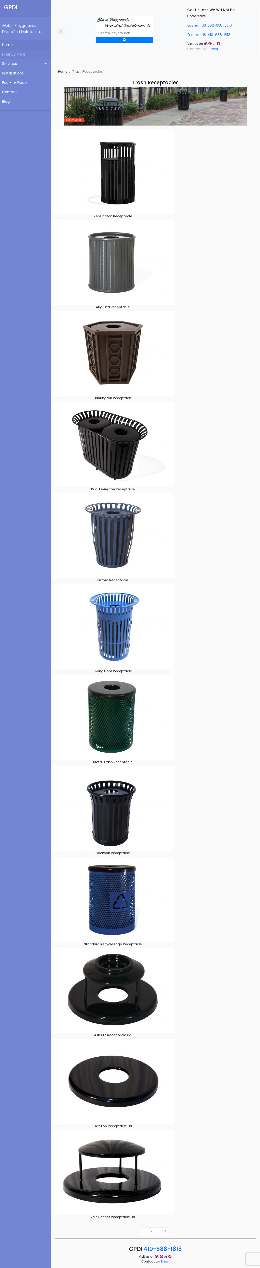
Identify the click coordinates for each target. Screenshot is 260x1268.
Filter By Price (13, 54)
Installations (13, 73)
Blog (6, 101)
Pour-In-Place (14, 82)
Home (7, 44)
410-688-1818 (163, 1249)
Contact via (155, 1261)
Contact (9, 92)
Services (9, 63)
